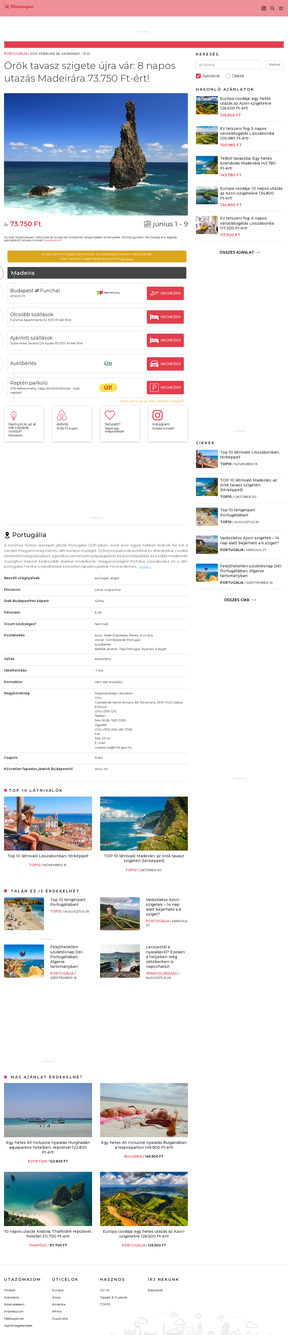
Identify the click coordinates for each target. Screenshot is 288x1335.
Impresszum (14, 1311)
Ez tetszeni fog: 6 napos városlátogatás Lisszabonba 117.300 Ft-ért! (247, 223)
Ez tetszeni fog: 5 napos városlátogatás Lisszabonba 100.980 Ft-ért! (247, 133)
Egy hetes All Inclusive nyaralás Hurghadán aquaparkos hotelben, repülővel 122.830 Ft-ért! (48, 1147)
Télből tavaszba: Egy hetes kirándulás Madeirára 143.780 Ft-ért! (248, 163)
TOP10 (35, 865)
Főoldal (9, 1290)
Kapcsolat (155, 1290)
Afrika (56, 1311)
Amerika (58, 1304)
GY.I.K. (105, 1290)
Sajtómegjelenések (18, 1325)
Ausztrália (60, 1318)
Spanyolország (162, 973)
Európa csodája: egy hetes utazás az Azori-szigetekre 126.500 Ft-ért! (144, 1234)
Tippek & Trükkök (113, 1297)
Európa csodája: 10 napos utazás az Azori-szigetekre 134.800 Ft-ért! (251, 193)
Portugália (158, 921)
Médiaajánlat (14, 1318)
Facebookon (52, 240)
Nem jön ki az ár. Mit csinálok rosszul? (152, 401)
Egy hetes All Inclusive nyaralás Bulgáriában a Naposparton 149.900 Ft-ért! (144, 1145)
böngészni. (136, 259)
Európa (58, 1290)
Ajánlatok (11, 1297)
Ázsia (56, 1297)
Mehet (274, 64)
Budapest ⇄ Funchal (54, 291)
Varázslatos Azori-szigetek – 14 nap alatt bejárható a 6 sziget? (163, 907)
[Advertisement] (96, 481)
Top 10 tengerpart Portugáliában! (67, 902)
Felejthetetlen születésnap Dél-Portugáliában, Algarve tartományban (66, 956)
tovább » (146, 566)
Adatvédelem (14, 1304)
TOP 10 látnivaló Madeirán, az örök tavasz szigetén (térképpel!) (144, 858)
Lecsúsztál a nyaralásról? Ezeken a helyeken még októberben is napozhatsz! (165, 956)
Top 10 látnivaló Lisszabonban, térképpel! (48, 855)
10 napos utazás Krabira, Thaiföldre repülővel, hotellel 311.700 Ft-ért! (48, 1234)
